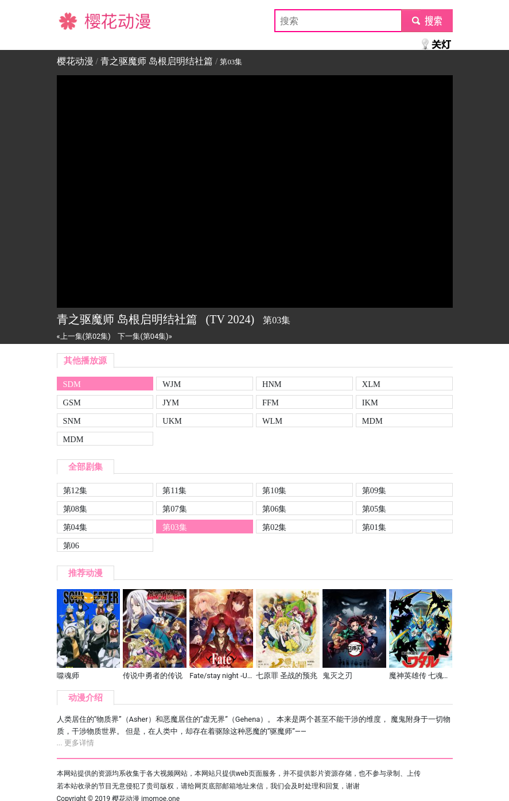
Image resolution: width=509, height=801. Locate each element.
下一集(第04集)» (145, 336)
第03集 (174, 527)
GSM (72, 402)
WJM (171, 384)
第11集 (174, 490)
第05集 (374, 508)
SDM (72, 384)
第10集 (274, 490)
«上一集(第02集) (84, 336)
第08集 (75, 508)
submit (427, 20)
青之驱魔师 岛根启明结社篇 (156, 61)
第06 (71, 545)
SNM (72, 420)
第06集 (274, 508)
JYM (170, 402)
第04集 (75, 527)
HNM (272, 384)
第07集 (174, 508)
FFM (270, 402)
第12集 (75, 490)
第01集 (374, 527)
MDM (372, 420)
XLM (371, 384)
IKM (370, 402)
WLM (272, 420)
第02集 (274, 527)
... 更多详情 (75, 742)
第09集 (374, 490)
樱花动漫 (75, 20)
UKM (172, 420)
